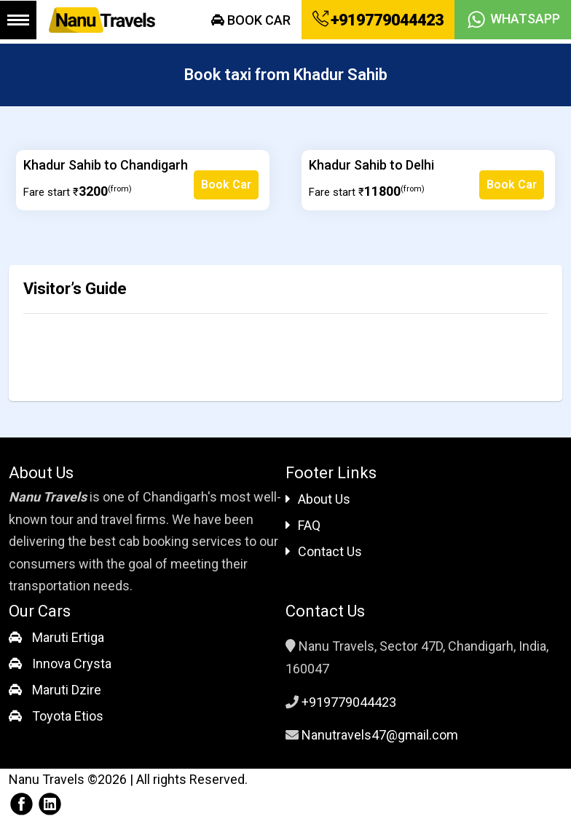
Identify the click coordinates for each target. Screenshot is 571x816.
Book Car (251, 20)
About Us (318, 499)
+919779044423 (378, 19)
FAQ (303, 525)
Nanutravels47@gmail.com (380, 734)
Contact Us (324, 551)
